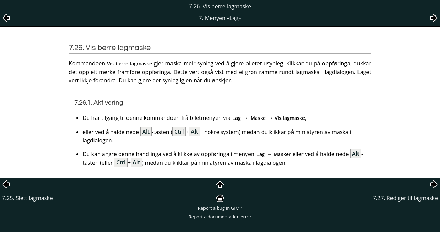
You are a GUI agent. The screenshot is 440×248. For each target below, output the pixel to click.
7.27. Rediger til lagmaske (405, 198)
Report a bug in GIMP (220, 208)
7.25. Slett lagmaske (27, 198)
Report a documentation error (220, 217)
